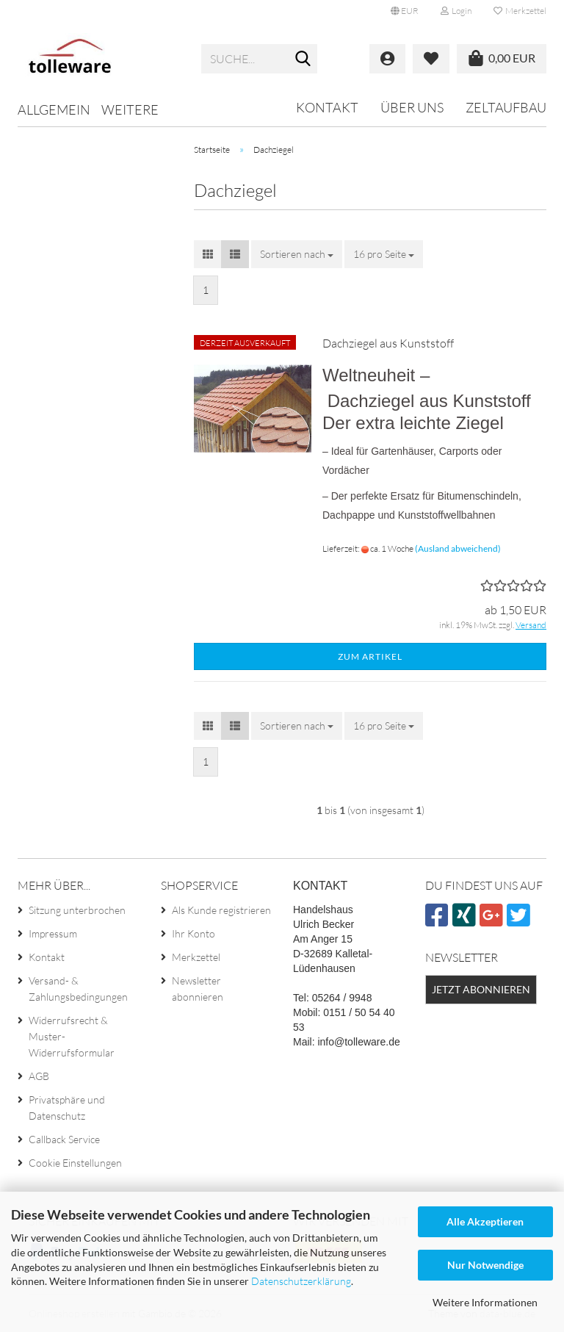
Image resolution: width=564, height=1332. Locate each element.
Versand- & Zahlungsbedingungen (78, 988)
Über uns (412, 107)
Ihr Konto (193, 933)
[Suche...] (303, 59)
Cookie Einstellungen (75, 1162)
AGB (39, 1076)
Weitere (130, 109)
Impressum (53, 933)
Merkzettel (520, 10)
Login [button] (456, 10)
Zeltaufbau (506, 107)
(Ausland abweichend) (458, 548)
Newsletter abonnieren (197, 988)
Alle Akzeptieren (485, 1221)
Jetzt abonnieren (481, 989)
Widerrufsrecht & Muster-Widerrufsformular (72, 1036)
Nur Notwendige (485, 1265)
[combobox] (296, 254)
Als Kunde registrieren (221, 910)
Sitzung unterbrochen (77, 910)
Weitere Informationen (485, 1302)
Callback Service (64, 1139)
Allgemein (54, 109)
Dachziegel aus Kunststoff (388, 343)
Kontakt (327, 107)
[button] (405, 11)
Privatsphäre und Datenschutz (67, 1107)
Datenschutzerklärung (301, 1281)
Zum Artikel (370, 656)
